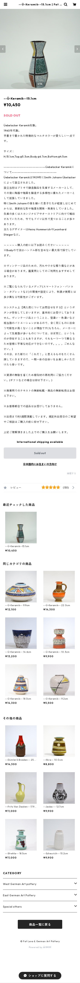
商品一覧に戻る (40, 924)
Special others (12, 906)
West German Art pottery (19, 884)
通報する (71, 473)
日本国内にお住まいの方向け (40, 464)
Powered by (40, 947)
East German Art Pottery (19, 895)
